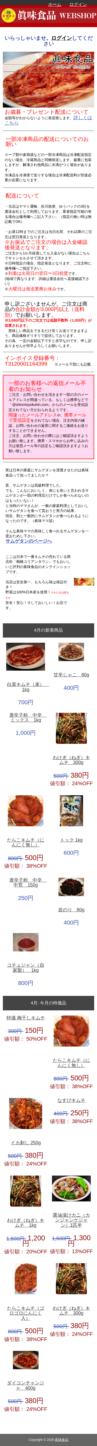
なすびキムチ (71, 1100)
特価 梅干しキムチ (25, 1018)
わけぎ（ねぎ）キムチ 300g (71, 760)
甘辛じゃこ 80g (71, 674)
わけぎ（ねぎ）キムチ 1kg (25, 1223)
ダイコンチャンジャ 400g (25, 1386)
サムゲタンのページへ (28, 541)
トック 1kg (71, 840)
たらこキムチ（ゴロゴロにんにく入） (25, 1313)
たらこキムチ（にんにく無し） (25, 843)
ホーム (54, 4)
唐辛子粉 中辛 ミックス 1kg (27, 718)
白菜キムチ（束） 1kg (26, 687)
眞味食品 (61, 1440)
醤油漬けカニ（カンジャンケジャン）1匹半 (71, 1220)
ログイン (78, 4)
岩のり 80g (71, 909)
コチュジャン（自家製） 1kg (25, 968)
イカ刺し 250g (26, 1142)
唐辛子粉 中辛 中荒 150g (27, 883)
